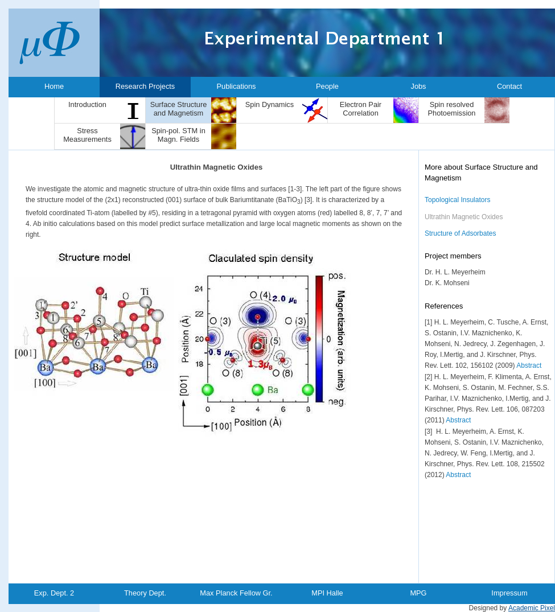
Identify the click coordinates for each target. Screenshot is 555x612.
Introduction (87, 104)
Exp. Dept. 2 (54, 593)
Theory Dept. (145, 593)
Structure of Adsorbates (460, 233)
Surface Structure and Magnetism (178, 108)
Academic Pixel (531, 608)
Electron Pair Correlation (360, 108)
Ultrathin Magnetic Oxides (464, 217)
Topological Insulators (457, 200)
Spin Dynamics (269, 104)
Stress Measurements (87, 134)
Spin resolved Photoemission (452, 108)
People (327, 86)
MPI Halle (327, 593)
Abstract (528, 365)
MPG (418, 593)
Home (54, 86)
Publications (236, 86)
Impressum (509, 593)
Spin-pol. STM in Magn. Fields (178, 134)
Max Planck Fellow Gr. (236, 593)
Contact (509, 86)
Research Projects (145, 86)
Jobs (418, 86)
